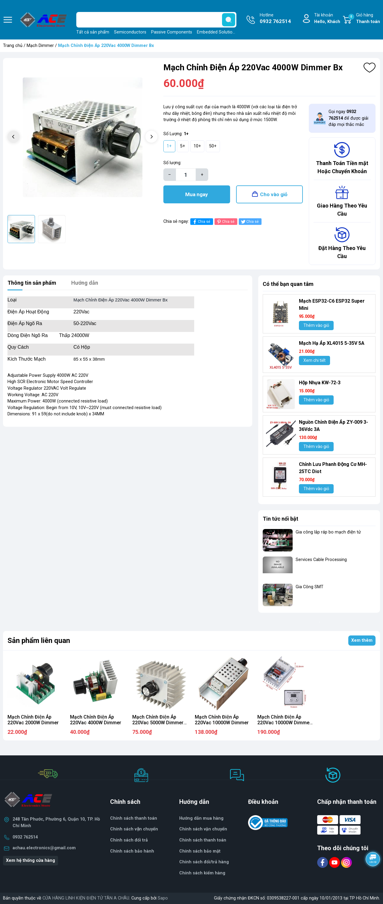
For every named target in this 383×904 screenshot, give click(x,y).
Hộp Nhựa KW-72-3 (320, 382)
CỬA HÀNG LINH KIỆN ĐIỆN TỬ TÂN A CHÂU (85, 898)
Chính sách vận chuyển (134, 829)
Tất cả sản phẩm (92, 32)
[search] (228, 19)
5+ (182, 146)
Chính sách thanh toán (202, 840)
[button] (151, 137)
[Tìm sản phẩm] (156, 20)
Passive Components (171, 32)
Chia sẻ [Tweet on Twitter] (249, 221)
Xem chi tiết (314, 360)
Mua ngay (196, 194)
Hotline (275, 19)
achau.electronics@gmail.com (44, 847)
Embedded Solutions (217, 32)
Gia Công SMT (309, 586)
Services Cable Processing (321, 559)
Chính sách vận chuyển (203, 829)
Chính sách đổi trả (129, 840)
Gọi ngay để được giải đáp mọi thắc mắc (348, 118)
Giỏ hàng (364, 19)
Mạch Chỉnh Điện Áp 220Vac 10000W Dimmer (222, 719)
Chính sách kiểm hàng (202, 873)
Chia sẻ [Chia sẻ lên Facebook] (201, 221)
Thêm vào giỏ (316, 325)
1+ (169, 146)
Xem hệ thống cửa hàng (30, 860)
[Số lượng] (185, 174)
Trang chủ (12, 45)
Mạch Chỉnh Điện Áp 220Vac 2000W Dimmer (33, 719)
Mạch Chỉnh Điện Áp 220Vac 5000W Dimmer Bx (157, 722)
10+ (197, 146)
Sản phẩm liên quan (38, 640)
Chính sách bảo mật (200, 851)
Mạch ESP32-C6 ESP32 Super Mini (332, 304)
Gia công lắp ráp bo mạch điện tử (328, 532)
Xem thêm (362, 640)
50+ (213, 146)
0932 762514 (25, 837)
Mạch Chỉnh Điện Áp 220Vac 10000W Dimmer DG (284, 722)
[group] (82, 137)
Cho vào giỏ (274, 194)
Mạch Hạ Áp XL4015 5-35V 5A (331, 343)
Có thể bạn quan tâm (288, 284)
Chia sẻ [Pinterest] (225, 221)
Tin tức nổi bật (280, 519)
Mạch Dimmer (40, 45)
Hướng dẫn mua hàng (201, 818)
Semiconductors (130, 32)
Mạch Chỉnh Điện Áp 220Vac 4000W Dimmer (95, 719)
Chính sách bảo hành (132, 851)
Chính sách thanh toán (133, 818)
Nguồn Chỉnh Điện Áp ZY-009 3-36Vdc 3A (333, 425)
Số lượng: (172, 162)
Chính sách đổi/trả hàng (204, 862)
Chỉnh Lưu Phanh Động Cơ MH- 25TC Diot (333, 467)
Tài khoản (327, 19)
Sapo (163, 898)
